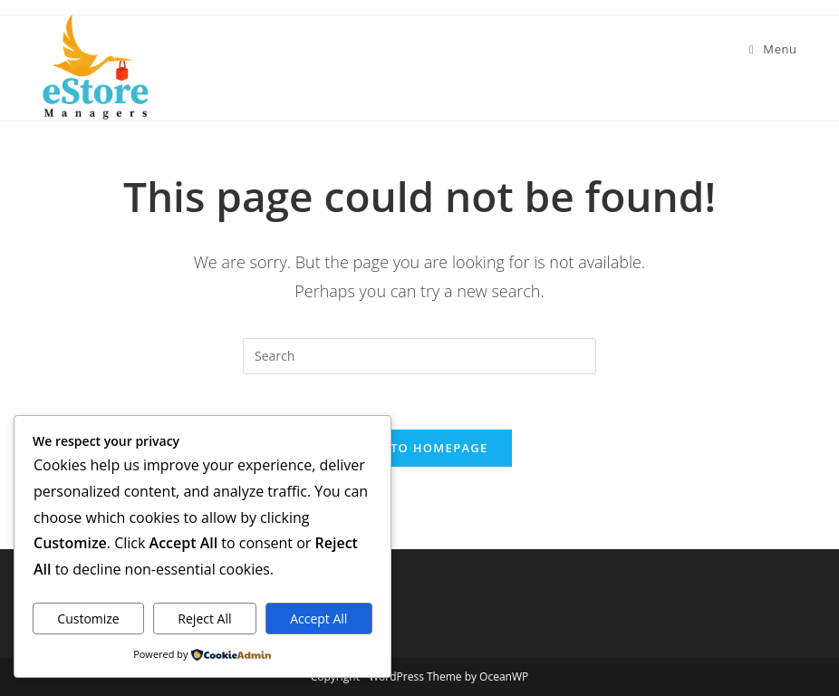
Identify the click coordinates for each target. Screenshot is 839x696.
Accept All (318, 618)
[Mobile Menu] (773, 49)
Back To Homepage (419, 448)
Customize (88, 618)
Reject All (204, 618)
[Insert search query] (419, 356)
